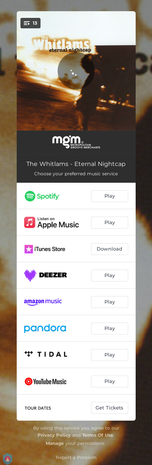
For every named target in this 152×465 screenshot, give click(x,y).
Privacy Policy (54, 435)
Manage (55, 443)
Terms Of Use (97, 435)
